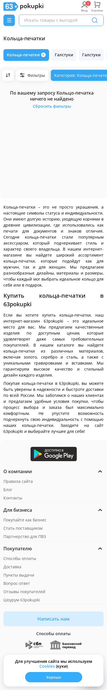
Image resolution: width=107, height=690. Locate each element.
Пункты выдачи (18, 575)
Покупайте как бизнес (25, 520)
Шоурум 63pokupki (21, 600)
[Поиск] (94, 20)
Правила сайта (18, 481)
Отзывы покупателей (24, 591)
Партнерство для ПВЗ (24, 536)
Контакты (12, 498)
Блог (7, 489)
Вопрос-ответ (16, 583)
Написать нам (53, 619)
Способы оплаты (19, 558)
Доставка (12, 566)
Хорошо (53, 677)
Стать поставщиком (23, 528)
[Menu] (9, 20)
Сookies (47, 666)
